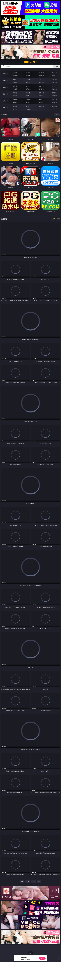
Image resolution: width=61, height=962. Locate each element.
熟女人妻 (15, 82)
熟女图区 (41, 96)
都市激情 (15, 99)
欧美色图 (41, 93)
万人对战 (41, 72)
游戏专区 (54, 72)
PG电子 (15, 72)
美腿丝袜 (15, 96)
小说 (4, 101)
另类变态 (54, 89)
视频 (4, 81)
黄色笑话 (41, 102)
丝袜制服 (28, 82)
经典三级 (28, 89)
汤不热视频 (54, 106)
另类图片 (54, 96)
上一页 (27, 881)
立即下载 (42, 958)
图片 (4, 94)
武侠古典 (54, 99)
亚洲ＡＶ (15, 79)
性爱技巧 (54, 102)
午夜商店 (28, 106)
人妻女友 (41, 99)
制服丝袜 (15, 89)
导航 (4, 107)
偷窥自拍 (15, 93)
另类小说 (28, 102)
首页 (22, 881)
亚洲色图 (28, 93)
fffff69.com (30, 62)
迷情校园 (15, 102)
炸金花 (28, 75)
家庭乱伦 (28, 99)
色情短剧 (28, 109)
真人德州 (28, 72)
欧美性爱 (54, 86)
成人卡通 (41, 86)
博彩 (4, 74)
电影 (4, 87)
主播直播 (41, 82)
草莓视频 (41, 106)
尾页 (39, 881)
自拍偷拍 (28, 79)
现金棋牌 (41, 75)
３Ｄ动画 (54, 79)
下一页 (33, 881)
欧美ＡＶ (41, 79)
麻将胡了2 (15, 75)
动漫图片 (54, 93)
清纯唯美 (28, 96)
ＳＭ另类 (54, 82)
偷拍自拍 (28, 86)
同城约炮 (15, 106)
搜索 (57, 66)
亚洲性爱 (15, 86)
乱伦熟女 (41, 89)
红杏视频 (15, 109)
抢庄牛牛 (54, 75)
